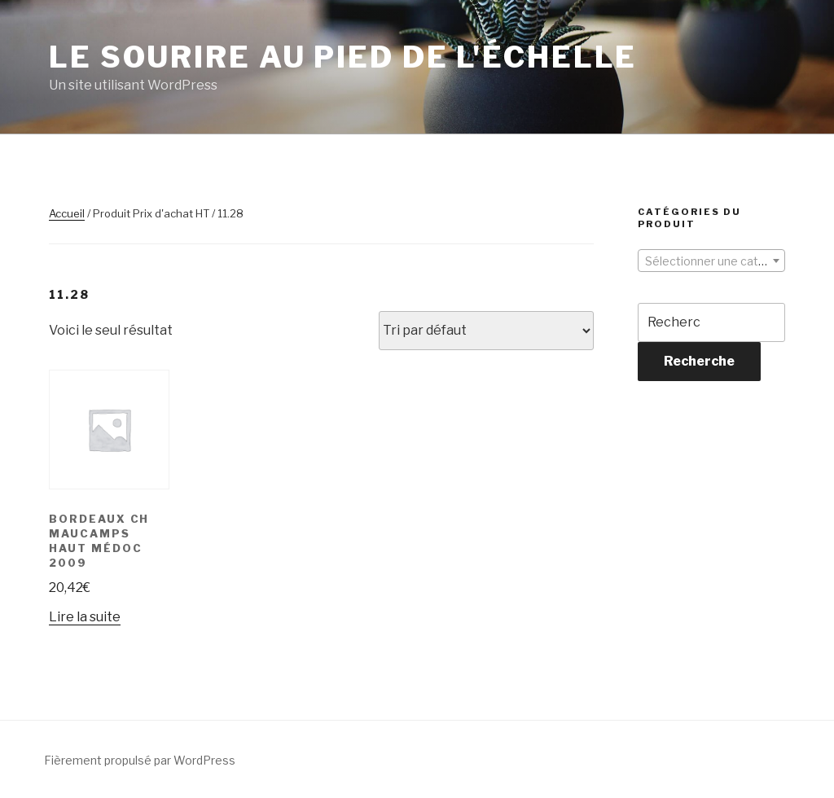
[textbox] (711, 261)
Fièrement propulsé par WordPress (139, 760)
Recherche (699, 361)
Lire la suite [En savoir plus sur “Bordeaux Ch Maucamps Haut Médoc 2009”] (85, 617)
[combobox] (711, 260)
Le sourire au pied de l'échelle (343, 57)
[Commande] (486, 330)
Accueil (67, 213)
